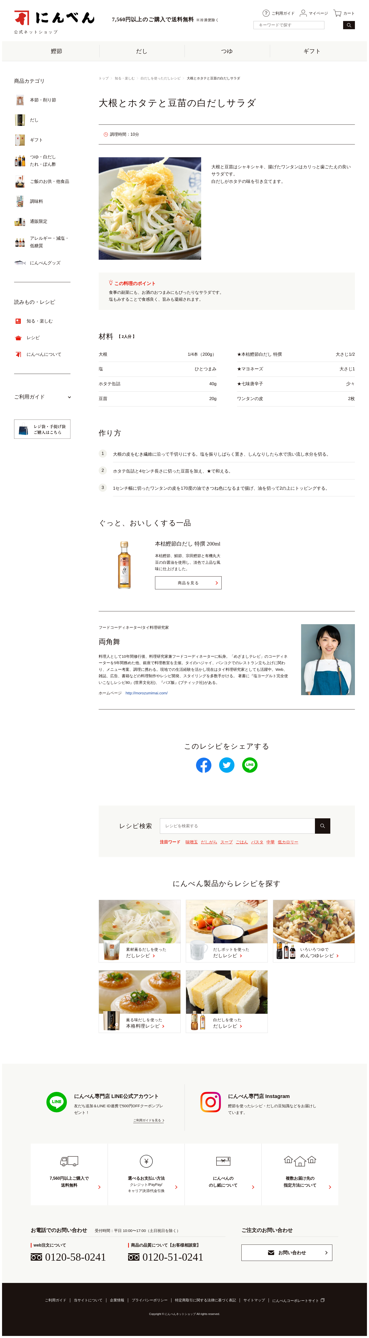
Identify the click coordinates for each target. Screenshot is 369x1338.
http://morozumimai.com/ (147, 693)
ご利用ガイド (279, 13)
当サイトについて (88, 1300)
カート (344, 13)
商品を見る (188, 583)
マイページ (314, 13)
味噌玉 (192, 842)
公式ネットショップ (54, 22)
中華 (270, 842)
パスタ (257, 842)
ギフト (312, 51)
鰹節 (56, 51)
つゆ (227, 51)
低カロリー (288, 842)
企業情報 (117, 1300)
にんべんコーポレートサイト (295, 1301)
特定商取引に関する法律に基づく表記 (205, 1300)
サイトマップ (254, 1300)
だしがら (209, 842)
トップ (104, 78)
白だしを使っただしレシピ (161, 78)
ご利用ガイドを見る (147, 1120)
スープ (226, 842)
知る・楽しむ (125, 78)
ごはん (242, 842)
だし (142, 51)
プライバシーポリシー (150, 1300)
